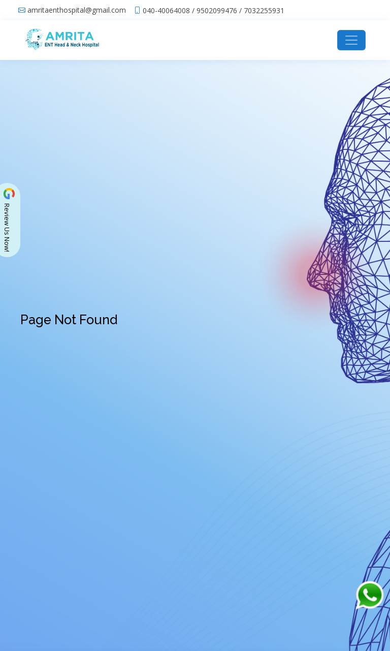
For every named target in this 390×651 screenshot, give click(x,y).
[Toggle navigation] (351, 40)
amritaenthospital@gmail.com (76, 10)
